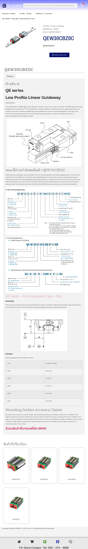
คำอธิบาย (10, 76)
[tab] (10, 76)
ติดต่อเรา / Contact (44, 13)
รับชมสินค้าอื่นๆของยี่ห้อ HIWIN (26, 428)
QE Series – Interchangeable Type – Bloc (34, 296)
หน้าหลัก (46, 26)
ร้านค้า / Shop (25, 13)
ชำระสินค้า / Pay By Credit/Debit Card (18, 18)
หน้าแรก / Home (8, 13)
